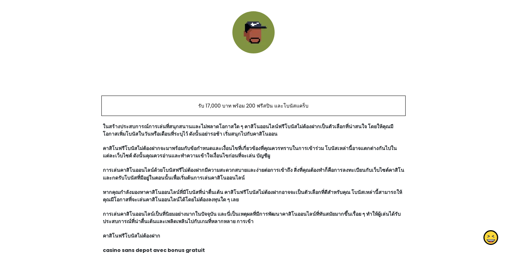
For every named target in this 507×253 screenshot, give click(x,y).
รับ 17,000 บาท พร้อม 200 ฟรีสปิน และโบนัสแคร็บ (253, 105)
